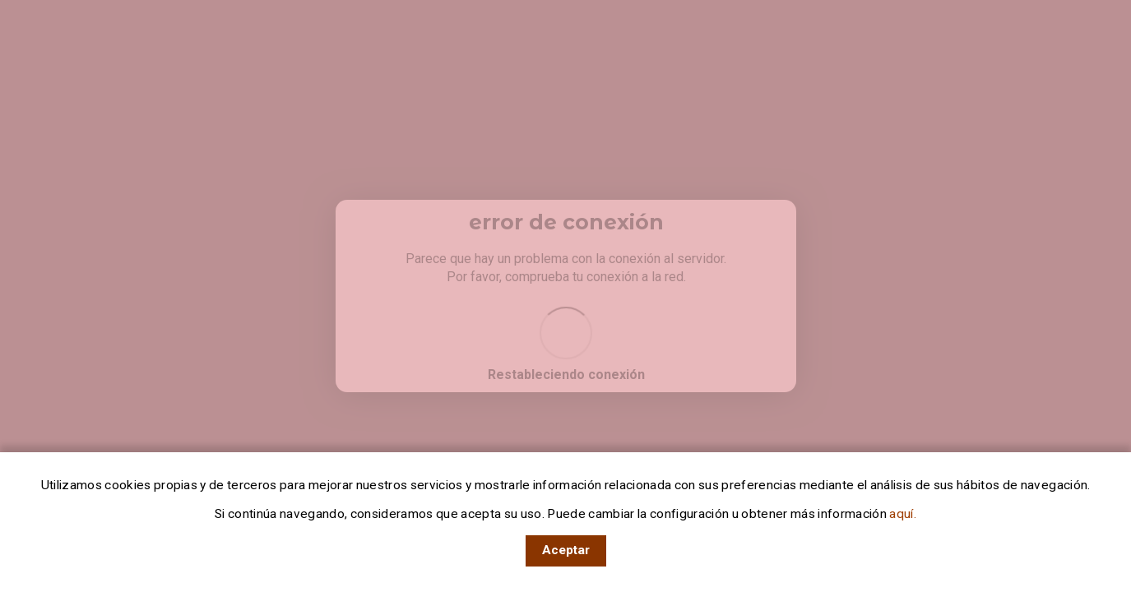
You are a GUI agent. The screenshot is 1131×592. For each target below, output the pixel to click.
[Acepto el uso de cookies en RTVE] (566, 551)
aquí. (901, 513)
